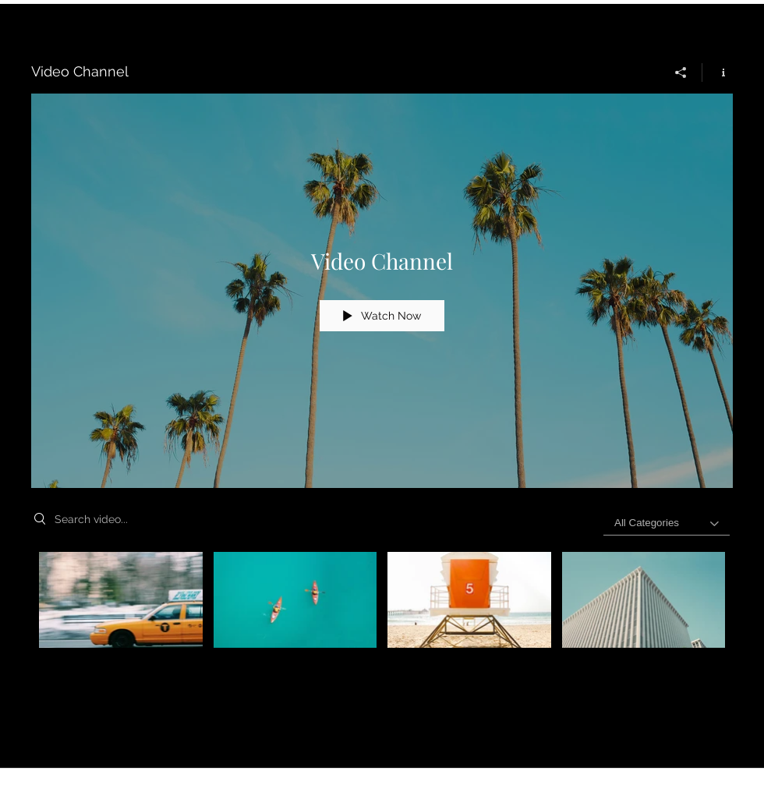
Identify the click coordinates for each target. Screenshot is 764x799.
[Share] (681, 72)
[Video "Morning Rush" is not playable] (120, 599)
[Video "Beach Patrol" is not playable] (469, 599)
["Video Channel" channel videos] (382, 610)
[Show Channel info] (717, 72)
